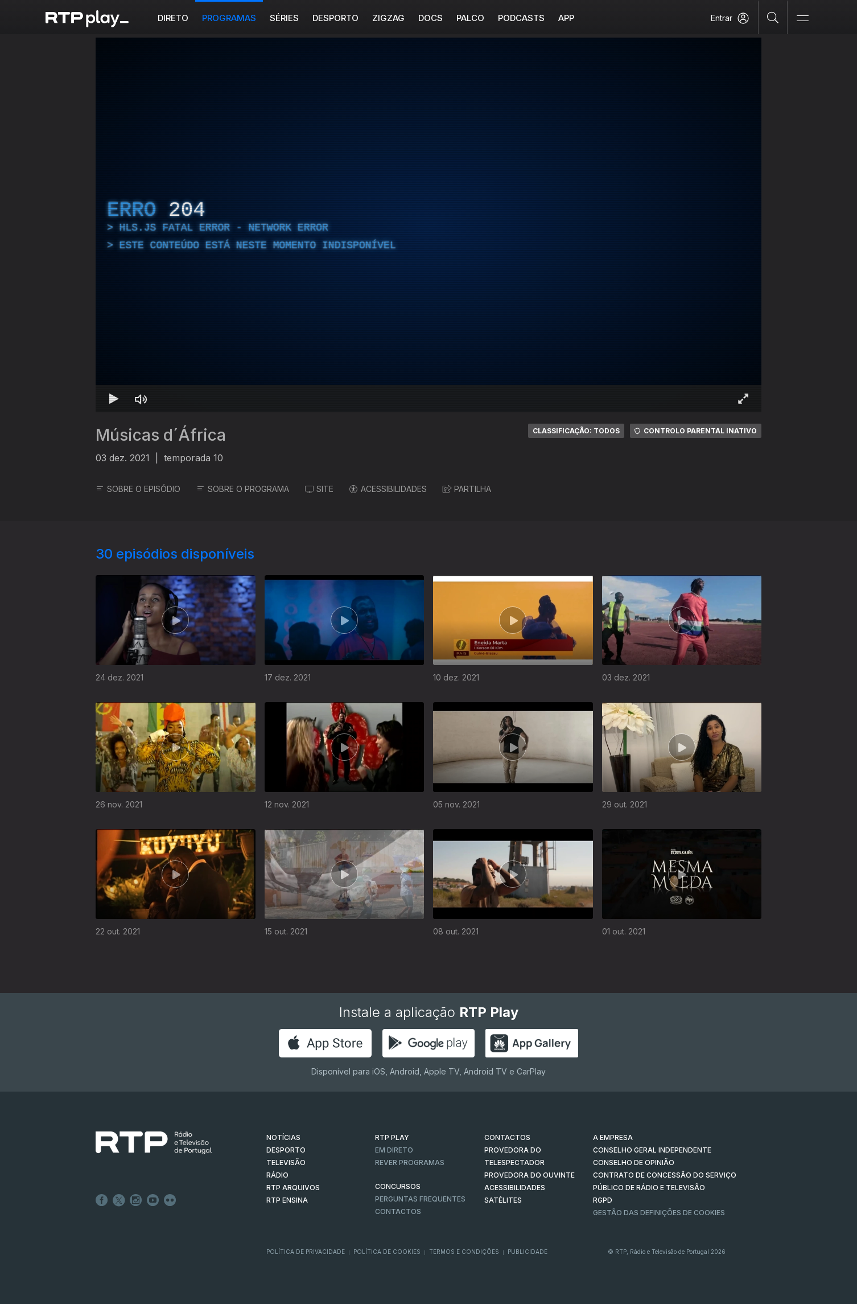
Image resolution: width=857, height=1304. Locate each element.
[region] (428, 225)
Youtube (153, 1200)
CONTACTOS (507, 1137)
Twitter (119, 1200)
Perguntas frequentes (420, 1199)
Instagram (136, 1200)
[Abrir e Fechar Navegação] (802, 18)
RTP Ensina (287, 1200)
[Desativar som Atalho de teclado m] (141, 398)
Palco (470, 18)
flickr (170, 1200)
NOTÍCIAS (283, 1137)
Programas (229, 18)
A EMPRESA (613, 1137)
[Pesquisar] (773, 17)
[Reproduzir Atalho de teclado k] (113, 398)
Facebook (102, 1200)
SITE (319, 489)
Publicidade (527, 1251)
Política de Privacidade (305, 1251)
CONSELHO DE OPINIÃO (633, 1162)
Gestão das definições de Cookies (659, 1212)
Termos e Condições (464, 1251)
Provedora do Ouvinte (529, 1175)
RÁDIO (277, 1175)
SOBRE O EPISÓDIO (138, 489)
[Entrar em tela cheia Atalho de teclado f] (743, 398)
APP (566, 18)
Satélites (503, 1200)
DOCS (430, 18)
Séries (284, 18)
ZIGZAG (388, 18)
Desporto (335, 18)
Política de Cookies (387, 1251)
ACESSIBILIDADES (388, 489)
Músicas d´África (161, 435)
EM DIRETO (394, 1150)
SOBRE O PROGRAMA (242, 489)
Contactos (398, 1211)
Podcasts (521, 18)
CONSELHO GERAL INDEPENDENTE (652, 1150)
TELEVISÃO (286, 1162)
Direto (173, 18)
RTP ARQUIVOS (293, 1187)
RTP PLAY (392, 1137)
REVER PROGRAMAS (409, 1162)
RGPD (602, 1200)
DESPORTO (286, 1150)
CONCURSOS (398, 1186)
